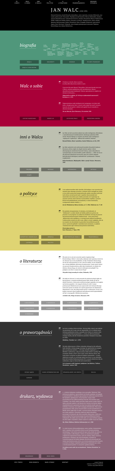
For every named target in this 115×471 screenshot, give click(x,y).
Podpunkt (100, 462)
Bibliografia (34, 462)
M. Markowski (100, 464)
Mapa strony (49, 462)
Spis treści (18, 462)
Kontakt (65, 462)
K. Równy (94, 464)
